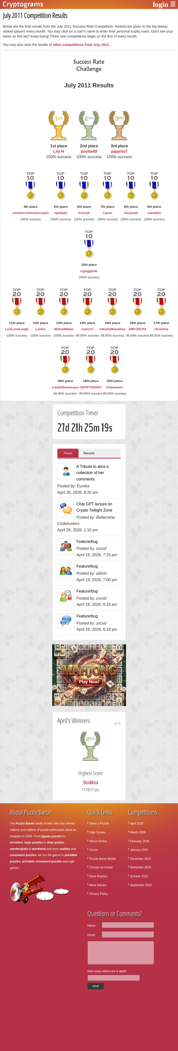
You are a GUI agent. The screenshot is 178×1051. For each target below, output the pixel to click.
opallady (60, 213)
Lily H (58, 151)
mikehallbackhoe (112, 329)
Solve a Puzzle (99, 823)
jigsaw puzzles (52, 836)
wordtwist (39, 849)
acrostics (16, 842)
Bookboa (96, 782)
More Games (97, 885)
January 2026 (139, 850)
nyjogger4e (89, 271)
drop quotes (55, 842)
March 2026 (138, 832)
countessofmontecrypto (30, 213)
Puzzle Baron (25, 823)
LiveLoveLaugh (16, 329)
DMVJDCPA (137, 329)
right (119, 723)
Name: (91, 925)
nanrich (87, 329)
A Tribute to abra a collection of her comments (93, 472)
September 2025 (141, 885)
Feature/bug (87, 541)
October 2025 (139, 876)
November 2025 (140, 867)
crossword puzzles (23, 855)
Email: (91, 935)
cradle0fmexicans (65, 387)
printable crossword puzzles (42, 861)
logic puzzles (33, 842)
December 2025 (140, 858)
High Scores (97, 832)
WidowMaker (64, 329)
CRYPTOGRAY (91, 387)
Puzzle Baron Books (102, 858)
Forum (68, 453)
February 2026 (139, 841)
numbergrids (19, 849)
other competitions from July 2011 (81, 45)
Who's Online (98, 841)
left (115, 723)
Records (89, 453)
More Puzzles (98, 876)
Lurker (40, 329)
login (160, 4)
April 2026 (136, 823)
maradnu (154, 213)
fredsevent (115, 387)
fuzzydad (131, 213)
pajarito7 (119, 151)
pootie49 (89, 151)
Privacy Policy (98, 894)
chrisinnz (161, 329)
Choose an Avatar (101, 867)
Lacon (107, 213)
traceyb (84, 213)
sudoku (65, 849)
